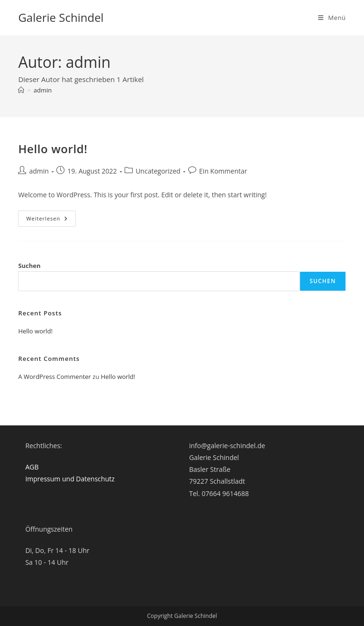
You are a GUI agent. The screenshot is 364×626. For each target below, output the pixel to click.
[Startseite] (21, 90)
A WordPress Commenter (54, 376)
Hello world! (52, 148)
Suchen (29, 265)
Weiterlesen (51, 220)
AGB (31, 466)
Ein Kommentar (223, 170)
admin (43, 90)
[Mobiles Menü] (332, 17)
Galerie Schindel (60, 17)
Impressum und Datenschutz (69, 478)
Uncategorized (158, 170)
